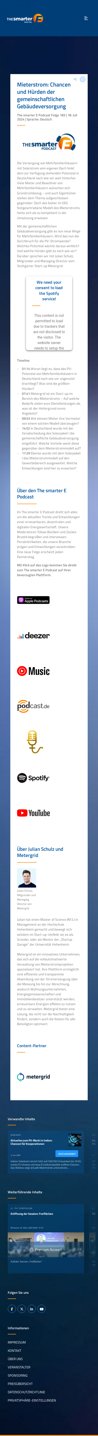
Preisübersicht (20, 1383)
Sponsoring (18, 1375)
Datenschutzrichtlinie (26, 1392)
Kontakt (14, 1350)
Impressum (17, 1342)
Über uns (15, 1358)
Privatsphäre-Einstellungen (32, 1400)
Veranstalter (19, 1367)
